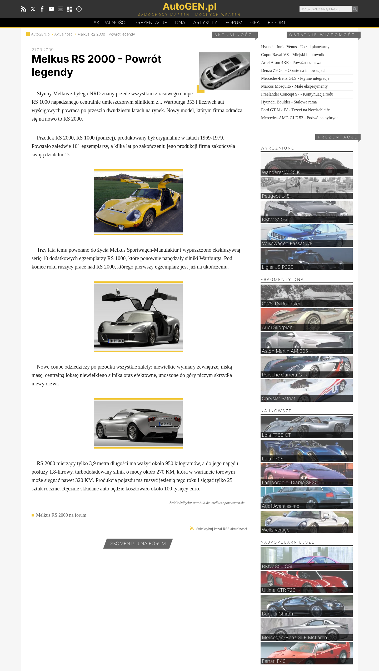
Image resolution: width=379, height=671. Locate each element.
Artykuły (205, 22)
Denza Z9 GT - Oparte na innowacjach (293, 70)
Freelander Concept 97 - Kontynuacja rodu (297, 94)
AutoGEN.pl (40, 34)
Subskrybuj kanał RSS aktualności (218, 528)
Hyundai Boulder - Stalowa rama (289, 102)
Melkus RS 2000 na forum (61, 515)
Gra (255, 22)
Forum (233, 22)
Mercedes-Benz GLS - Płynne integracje (295, 78)
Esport (277, 22)
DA (180, 22)
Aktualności (110, 22)
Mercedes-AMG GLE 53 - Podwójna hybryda (299, 118)
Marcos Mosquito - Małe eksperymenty (294, 86)
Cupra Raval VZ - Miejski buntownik (292, 54)
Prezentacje (150, 22)
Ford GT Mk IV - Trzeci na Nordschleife (295, 110)
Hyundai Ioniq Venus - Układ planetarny (295, 46)
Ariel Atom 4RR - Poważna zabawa (291, 62)
